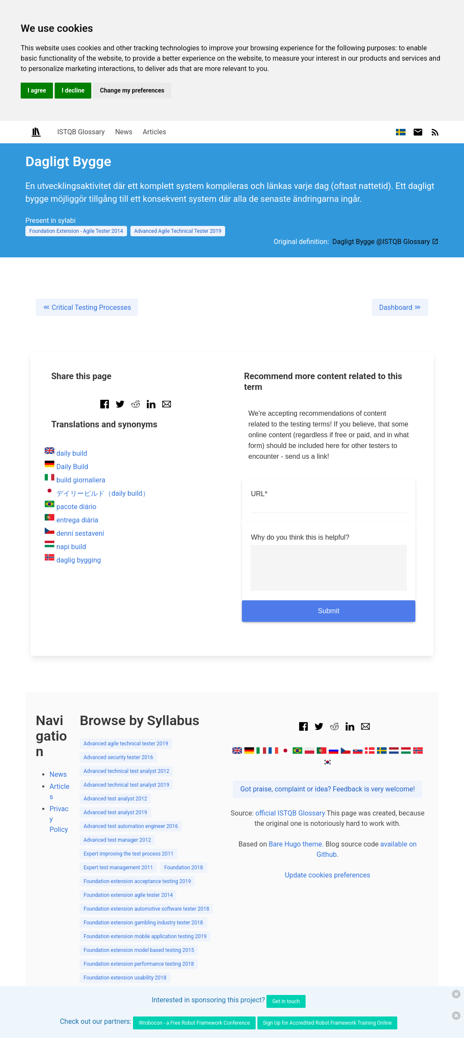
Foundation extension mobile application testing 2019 (145, 936)
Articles (154, 132)
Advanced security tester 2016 (118, 757)
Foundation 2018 (183, 868)
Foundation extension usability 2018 (125, 978)
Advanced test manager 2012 (117, 840)
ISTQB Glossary (81, 132)
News (123, 132)
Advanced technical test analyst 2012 (126, 771)
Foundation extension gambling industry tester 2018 (143, 923)
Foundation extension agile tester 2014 (128, 895)
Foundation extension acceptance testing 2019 (137, 881)
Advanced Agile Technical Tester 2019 (178, 231)
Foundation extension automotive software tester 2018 (146, 909)
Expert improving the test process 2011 (128, 854)
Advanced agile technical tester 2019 (126, 744)
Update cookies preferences (327, 875)
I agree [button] (37, 90)
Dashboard (400, 307)
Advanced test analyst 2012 (115, 799)
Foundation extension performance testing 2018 (139, 964)
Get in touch (286, 1001)
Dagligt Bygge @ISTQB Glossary (385, 242)
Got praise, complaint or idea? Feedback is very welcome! (327, 789)
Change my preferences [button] (132, 90)
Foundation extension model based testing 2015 (139, 950)
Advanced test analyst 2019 (115, 812)
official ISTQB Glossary (290, 813)
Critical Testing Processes (87, 307)
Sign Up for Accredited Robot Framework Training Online (327, 1023)
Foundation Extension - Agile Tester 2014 (76, 231)
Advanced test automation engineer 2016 (131, 826)
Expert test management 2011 (118, 868)
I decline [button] (73, 90)
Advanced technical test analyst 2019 (126, 785)
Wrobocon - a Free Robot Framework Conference (194, 1023)
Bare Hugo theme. (296, 844)
